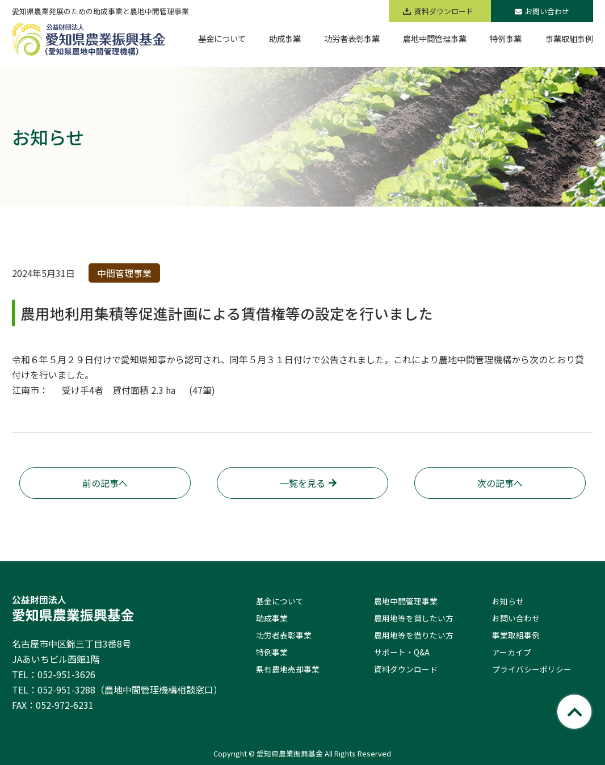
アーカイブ (511, 652)
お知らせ (508, 601)
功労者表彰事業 (284, 635)
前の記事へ (105, 483)
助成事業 (272, 618)
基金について (280, 601)
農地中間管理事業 (406, 601)
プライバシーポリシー (532, 669)
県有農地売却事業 (288, 669)
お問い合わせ (542, 11)
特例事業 (272, 652)
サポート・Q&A (402, 652)
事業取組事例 (516, 635)
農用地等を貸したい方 (413, 618)
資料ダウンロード (406, 669)
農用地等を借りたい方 (413, 635)
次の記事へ (500, 483)
